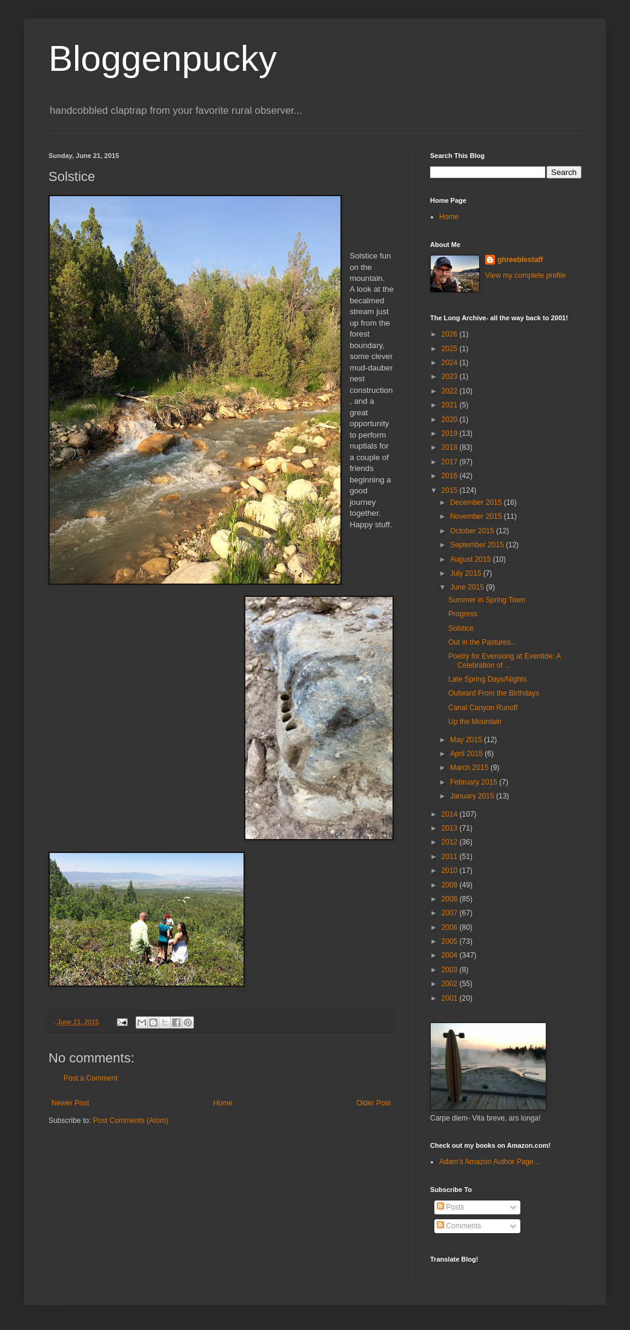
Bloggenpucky (162, 58)
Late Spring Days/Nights (487, 679)
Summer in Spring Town (486, 600)
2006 (451, 927)
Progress (462, 614)
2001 (451, 998)
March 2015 (470, 767)
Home (223, 1103)
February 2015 (474, 782)
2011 (451, 856)
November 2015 (477, 516)
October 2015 (473, 531)
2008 (451, 899)
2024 (451, 362)
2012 (451, 842)
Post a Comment (91, 1078)
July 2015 (466, 573)
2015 (451, 490)
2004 (451, 955)
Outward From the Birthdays (493, 693)
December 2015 (477, 502)
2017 (451, 462)
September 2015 (478, 545)
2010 (451, 870)
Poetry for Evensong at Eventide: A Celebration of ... (504, 660)
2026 (451, 334)
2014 (451, 814)
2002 (451, 983)
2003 (451, 970)
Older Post (373, 1103)
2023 (451, 376)
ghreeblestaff (520, 259)
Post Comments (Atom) (130, 1120)
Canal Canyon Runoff (483, 707)
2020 (451, 419)
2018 (451, 447)
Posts (450, 1207)
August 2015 (471, 559)
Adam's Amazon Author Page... (489, 1161)
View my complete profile (525, 275)
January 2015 (473, 796)
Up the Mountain (475, 721)
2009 (451, 885)
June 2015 (468, 587)
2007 (451, 913)
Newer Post (70, 1103)
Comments (459, 1226)
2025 (451, 348)
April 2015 (467, 753)
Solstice (461, 628)
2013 (451, 828)
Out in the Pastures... (482, 642)
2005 (451, 941)
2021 (451, 405)
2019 (451, 433)
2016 (451, 476)
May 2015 (467, 740)
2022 (451, 391)
